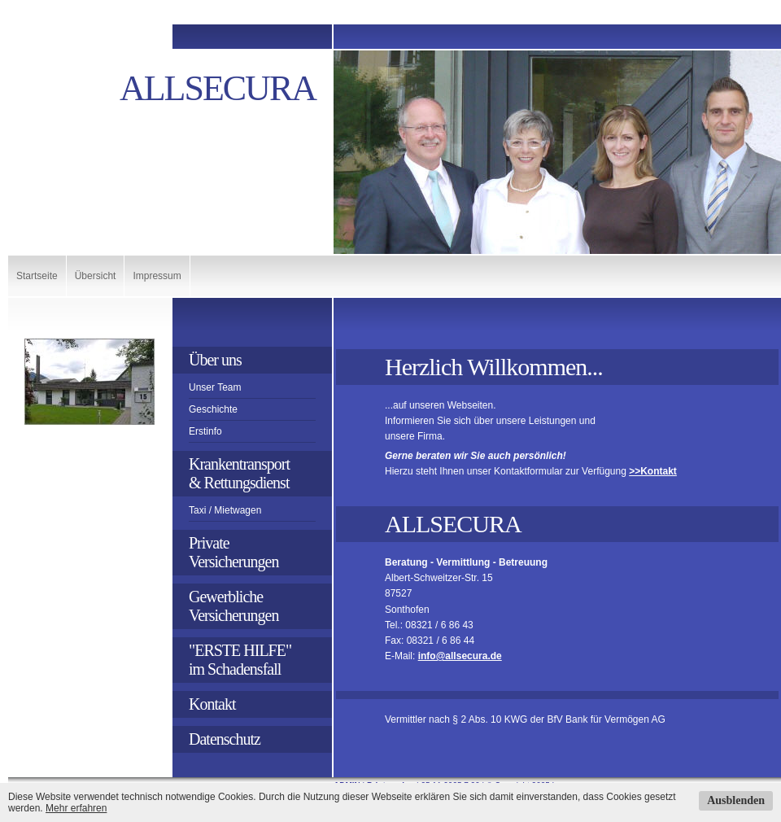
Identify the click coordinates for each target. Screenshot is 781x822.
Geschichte (213, 409)
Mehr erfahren (76, 808)
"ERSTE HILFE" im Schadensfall (242, 659)
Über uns (215, 360)
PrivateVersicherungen (233, 552)
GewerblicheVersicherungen (233, 606)
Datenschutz (224, 739)
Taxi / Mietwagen (225, 510)
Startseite (37, 276)
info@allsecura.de (460, 656)
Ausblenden (736, 800)
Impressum (157, 276)
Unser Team (215, 387)
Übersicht (95, 276)
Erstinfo (205, 431)
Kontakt (212, 704)
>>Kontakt (653, 471)
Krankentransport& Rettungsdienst (239, 473)
